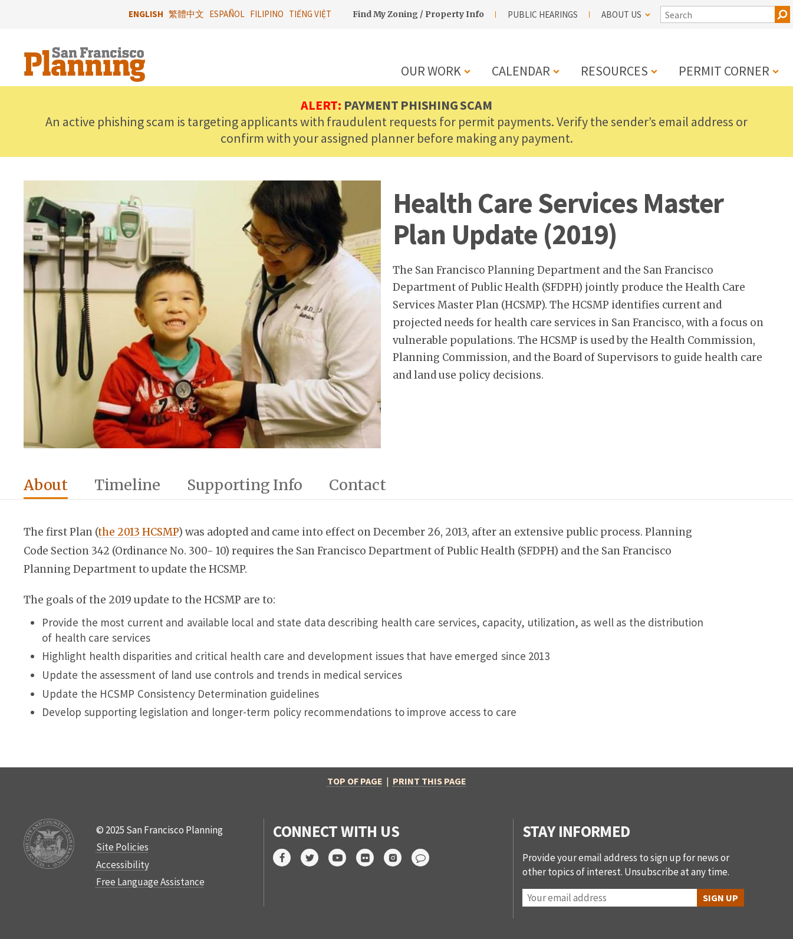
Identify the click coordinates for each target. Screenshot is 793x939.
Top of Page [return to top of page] (355, 781)
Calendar (521, 71)
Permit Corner (724, 71)
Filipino (267, 13)
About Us (625, 14)
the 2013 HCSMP (138, 532)
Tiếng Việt (310, 13)
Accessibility (122, 864)
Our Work (431, 71)
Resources (614, 71)
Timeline (127, 484)
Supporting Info (244, 484)
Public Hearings (543, 14)
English (146, 13)
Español (227, 13)
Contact (357, 484)
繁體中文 (186, 13)
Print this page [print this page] (429, 781)
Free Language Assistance (150, 881)
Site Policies (122, 846)
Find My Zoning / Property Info (418, 14)
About (46, 484)
